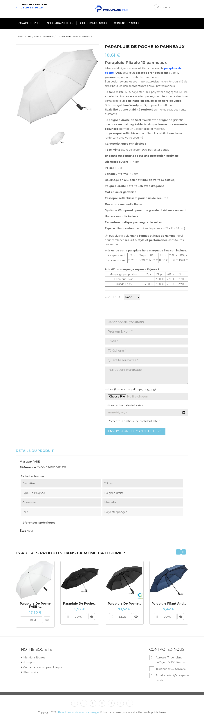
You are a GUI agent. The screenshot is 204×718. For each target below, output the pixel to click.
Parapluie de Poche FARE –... (35, 605)
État (23, 530)
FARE (36, 461)
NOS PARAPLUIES (59, 23)
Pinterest (102, 703)
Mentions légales (34, 657)
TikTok (129, 703)
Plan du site (30, 672)
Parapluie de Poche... (124, 603)
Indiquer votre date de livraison (124, 405)
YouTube (93, 703)
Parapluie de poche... (79, 603)
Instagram (111, 703)
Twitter (83, 703)
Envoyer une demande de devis (135, 431)
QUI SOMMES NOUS (93, 23)
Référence (28, 467)
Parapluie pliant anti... (169, 603)
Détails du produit (35, 451)
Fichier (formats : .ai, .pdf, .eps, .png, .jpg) (130, 389)
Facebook (74, 703)
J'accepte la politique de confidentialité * (132, 421)
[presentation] (178, 552)
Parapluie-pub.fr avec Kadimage (78, 712)
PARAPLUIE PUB (28, 23)
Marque (26, 461)
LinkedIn (120, 703)
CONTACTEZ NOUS (126, 23)
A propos (29, 662)
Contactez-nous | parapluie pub (43, 667)
